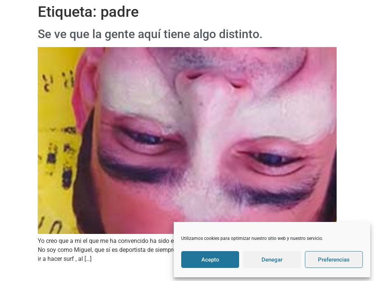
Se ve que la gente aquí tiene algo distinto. (150, 34)
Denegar (272, 259)
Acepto (210, 259)
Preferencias (334, 259)
